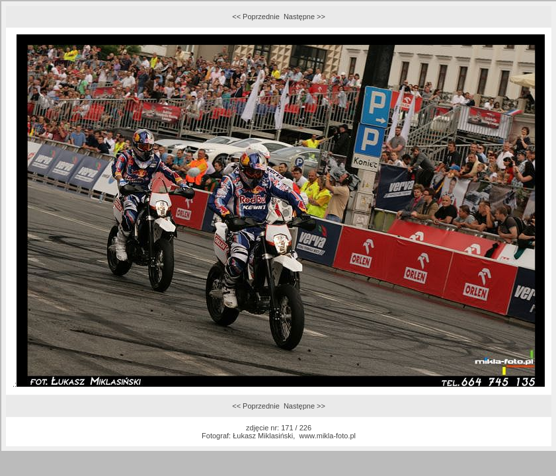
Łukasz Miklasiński (263, 436)
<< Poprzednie (256, 16)
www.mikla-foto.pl (327, 436)
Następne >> (304, 16)
